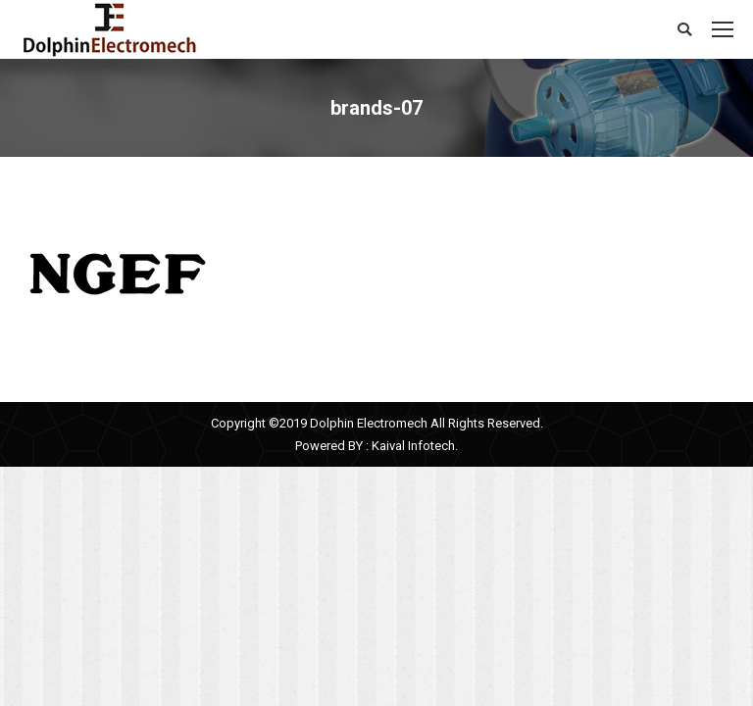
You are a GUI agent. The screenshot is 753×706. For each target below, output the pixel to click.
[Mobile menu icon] (722, 29)
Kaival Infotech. (415, 445)
